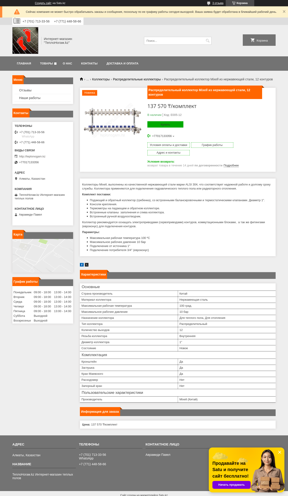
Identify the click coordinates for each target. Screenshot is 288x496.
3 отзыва (217, 3)
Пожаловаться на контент (175, 491)
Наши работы (29, 98)
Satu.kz (163, 487)
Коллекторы (101, 79)
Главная (24, 63)
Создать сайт (43, 3)
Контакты (89, 63)
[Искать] (208, 41)
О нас (67, 63)
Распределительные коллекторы (137, 79)
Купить (165, 124)
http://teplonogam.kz (32, 156)
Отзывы (25, 90)
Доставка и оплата (122, 63)
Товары (46, 63)
